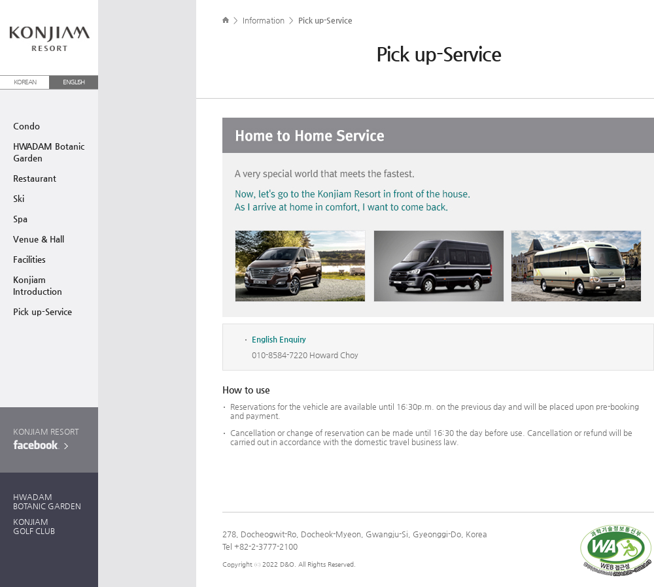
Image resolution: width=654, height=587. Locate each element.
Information (263, 20)
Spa (20, 219)
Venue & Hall (38, 239)
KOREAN (25, 82)
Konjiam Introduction (37, 285)
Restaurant (34, 178)
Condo (26, 126)
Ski (18, 198)
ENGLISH (73, 82)
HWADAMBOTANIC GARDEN (47, 501)
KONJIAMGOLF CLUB (34, 526)
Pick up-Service (42, 311)
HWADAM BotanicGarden (48, 152)
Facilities (29, 259)
